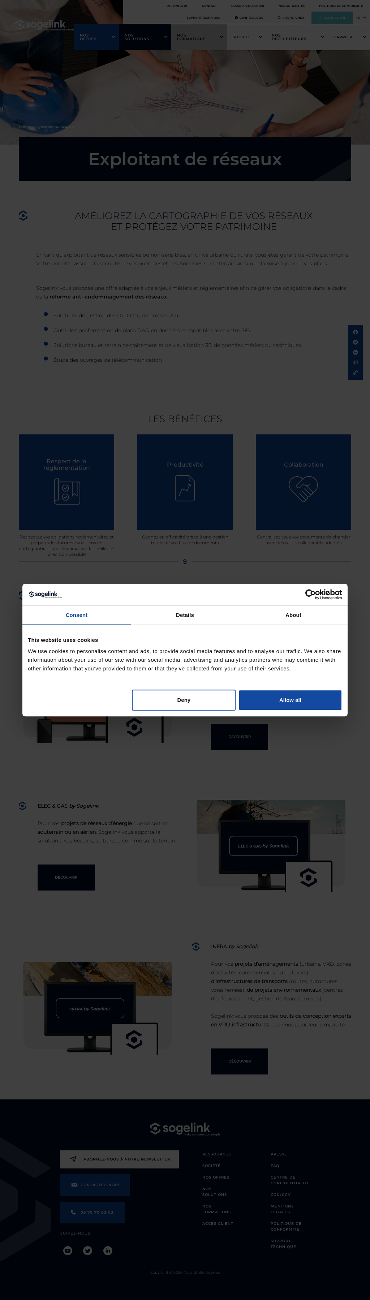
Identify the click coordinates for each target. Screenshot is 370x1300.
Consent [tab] (77, 615)
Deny (184, 700)
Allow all (290, 700)
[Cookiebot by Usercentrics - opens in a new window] (310, 594)
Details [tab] (185, 615)
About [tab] (293, 615)
